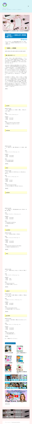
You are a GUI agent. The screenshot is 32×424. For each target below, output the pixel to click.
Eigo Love (5, 8)
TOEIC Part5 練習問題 (20, 362)
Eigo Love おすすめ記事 (9, 352)
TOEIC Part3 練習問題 (8, 362)
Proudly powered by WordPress (16, 422)
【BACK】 (6, 126)
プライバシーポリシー (8, 422)
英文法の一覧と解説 (8, 371)
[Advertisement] (16, 96)
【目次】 (6, 88)
